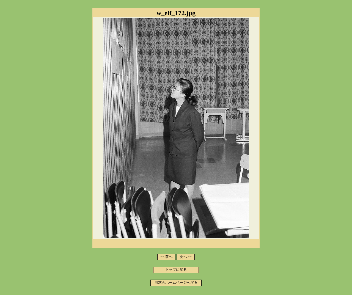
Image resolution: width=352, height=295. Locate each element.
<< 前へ (166, 257)
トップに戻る (176, 270)
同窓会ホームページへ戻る (176, 283)
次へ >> (186, 257)
